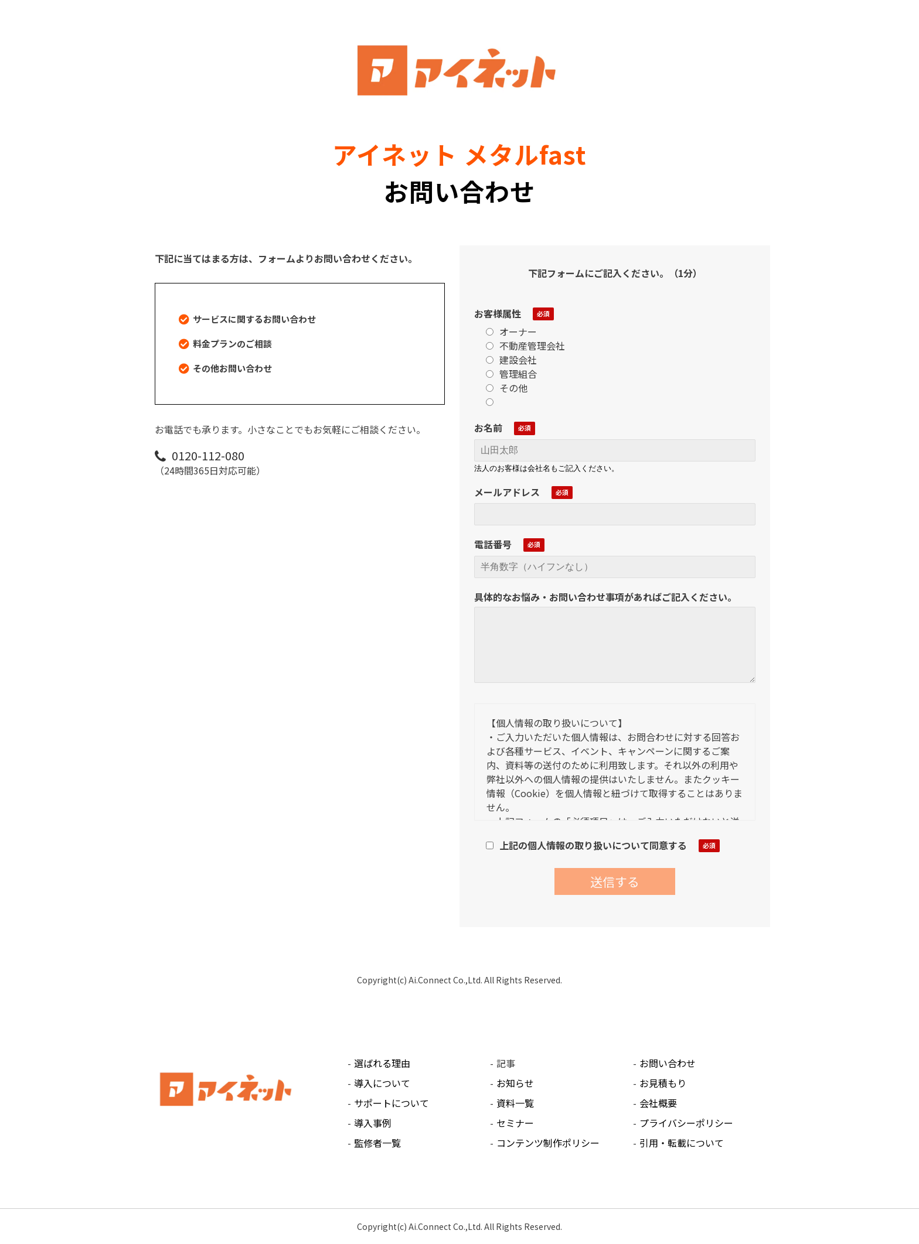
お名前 (488, 428)
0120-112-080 (208, 455)
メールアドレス (507, 492)
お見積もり (662, 1083)
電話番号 (493, 544)
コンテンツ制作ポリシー (548, 1143)
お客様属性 (497, 313)
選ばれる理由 (382, 1063)
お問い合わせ (667, 1063)
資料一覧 (515, 1103)
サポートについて (391, 1103)
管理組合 (511, 374)
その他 (506, 388)
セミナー (515, 1123)
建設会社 (511, 360)
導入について (382, 1083)
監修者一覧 (377, 1143)
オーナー (511, 331)
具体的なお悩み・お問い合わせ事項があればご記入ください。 (605, 597)
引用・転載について (681, 1143)
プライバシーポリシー (686, 1123)
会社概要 (658, 1103)
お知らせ (515, 1083)
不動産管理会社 (525, 346)
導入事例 (373, 1123)
